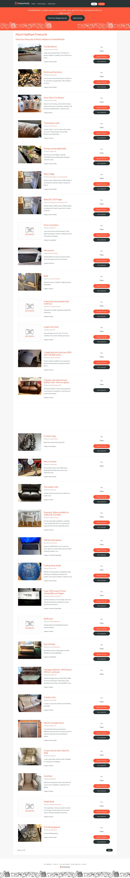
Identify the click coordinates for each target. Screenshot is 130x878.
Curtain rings (50, 436)
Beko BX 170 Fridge (53, 199)
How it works (41, 4)
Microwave (49, 250)
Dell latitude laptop (52, 539)
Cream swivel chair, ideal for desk (56, 751)
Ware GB (52, 329)
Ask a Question (101, 61)
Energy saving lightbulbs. (55, 148)
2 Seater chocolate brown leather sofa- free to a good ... (57, 380)
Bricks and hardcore (53, 71)
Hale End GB (53, 542)
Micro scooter (50, 461)
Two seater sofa (51, 486)
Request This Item (102, 56)
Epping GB (52, 755)
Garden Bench (50, 46)
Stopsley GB (53, 74)
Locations (84, 864)
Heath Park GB (54, 49)
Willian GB (52, 725)
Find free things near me (57, 18)
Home (33, 4)
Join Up (101, 4)
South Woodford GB (55, 646)
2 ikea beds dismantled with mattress (56, 302)
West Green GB (54, 517)
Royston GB (53, 100)
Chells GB (52, 227)
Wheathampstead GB (55, 385)
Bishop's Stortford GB (55, 596)
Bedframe (48, 618)
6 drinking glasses (52, 826)
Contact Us (55, 864)
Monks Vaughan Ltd (76, 864)
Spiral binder (49, 644)
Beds (46, 275)
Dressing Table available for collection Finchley (56, 513)
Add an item (51, 4)
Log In (94, 4)
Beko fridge (49, 173)
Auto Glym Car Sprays (54, 97)
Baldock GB (53, 151)
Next (109, 850)
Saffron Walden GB (54, 621)
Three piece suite (52, 122)
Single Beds (49, 801)
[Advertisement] (65, 416)
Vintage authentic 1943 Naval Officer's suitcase (57, 670)
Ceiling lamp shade (52, 565)
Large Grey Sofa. (51, 326)
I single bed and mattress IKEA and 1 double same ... (57, 353)
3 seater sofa (50, 697)
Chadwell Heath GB (55, 278)
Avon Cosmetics (51, 224)
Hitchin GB (53, 489)
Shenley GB (53, 700)
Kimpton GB (53, 674)
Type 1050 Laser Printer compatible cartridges (55, 591)
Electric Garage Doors (54, 722)
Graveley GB (53, 125)
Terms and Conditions (64, 864)
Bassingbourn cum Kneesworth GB (58, 176)
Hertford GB (53, 464)
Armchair (48, 776)
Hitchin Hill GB (53, 253)
